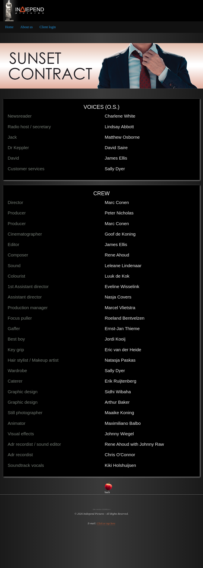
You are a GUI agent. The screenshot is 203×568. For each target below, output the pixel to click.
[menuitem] (9, 27)
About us (26, 27)
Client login (47, 27)
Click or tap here (106, 523)
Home (9, 27)
